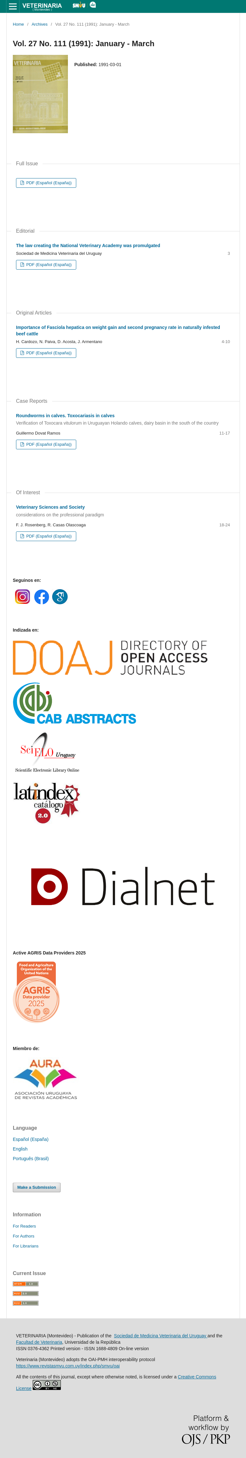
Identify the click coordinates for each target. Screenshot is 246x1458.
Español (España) (30, 1139)
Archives (40, 24)
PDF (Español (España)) (48, 182)
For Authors (23, 1236)
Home (18, 24)
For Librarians (25, 1246)
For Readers (24, 1226)
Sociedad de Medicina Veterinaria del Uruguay (161, 1335)
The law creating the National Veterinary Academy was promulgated (88, 245)
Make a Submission (36, 1187)
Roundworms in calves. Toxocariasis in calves (123, 420)
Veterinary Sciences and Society (123, 511)
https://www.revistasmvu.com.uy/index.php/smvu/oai (68, 1365)
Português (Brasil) (31, 1158)
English (20, 1149)
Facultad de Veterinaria (39, 1342)
